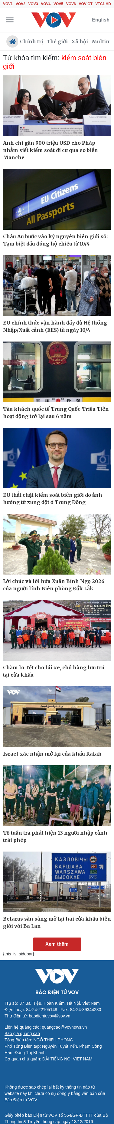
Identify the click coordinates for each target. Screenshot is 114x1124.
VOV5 (58, 4)
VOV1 (8, 4)
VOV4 (45, 4)
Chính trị (31, 41)
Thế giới (57, 41)
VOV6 (71, 4)
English (100, 19)
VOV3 (33, 4)
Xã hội (79, 41)
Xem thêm (56, 944)
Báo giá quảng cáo (22, 1033)
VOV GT (86, 4)
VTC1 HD (103, 4)
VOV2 (20, 4)
